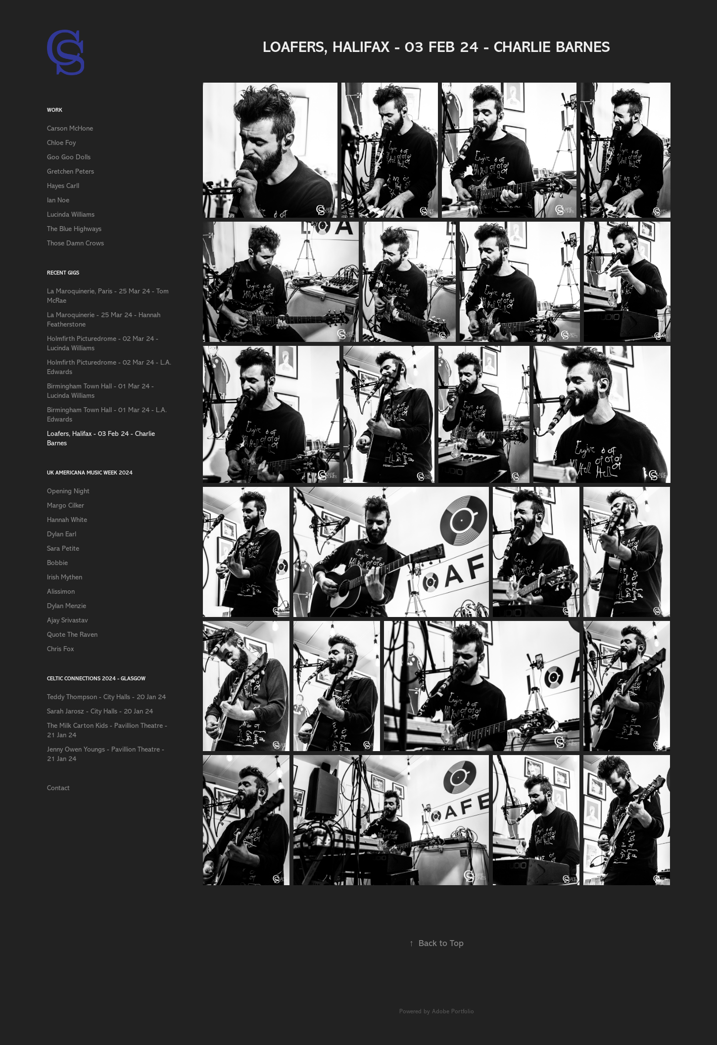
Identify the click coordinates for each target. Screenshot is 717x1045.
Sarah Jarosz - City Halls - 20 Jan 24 (100, 711)
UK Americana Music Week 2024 (90, 473)
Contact (58, 788)
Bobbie (57, 563)
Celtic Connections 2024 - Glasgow (96, 678)
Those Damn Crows (75, 243)
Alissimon (61, 591)
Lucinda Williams (71, 214)
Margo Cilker (65, 505)
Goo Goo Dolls (69, 157)
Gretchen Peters (70, 171)
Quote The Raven (72, 634)
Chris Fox (60, 649)
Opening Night (68, 491)
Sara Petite (63, 548)
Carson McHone (70, 128)
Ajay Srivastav (67, 620)
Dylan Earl (61, 534)
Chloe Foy (61, 142)
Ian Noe (58, 200)
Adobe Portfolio (453, 1011)
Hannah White (67, 519)
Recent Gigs (63, 273)
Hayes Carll (63, 186)
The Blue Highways (74, 229)
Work (54, 110)
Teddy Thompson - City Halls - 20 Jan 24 (106, 697)
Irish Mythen (64, 577)
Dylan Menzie (66, 606)
